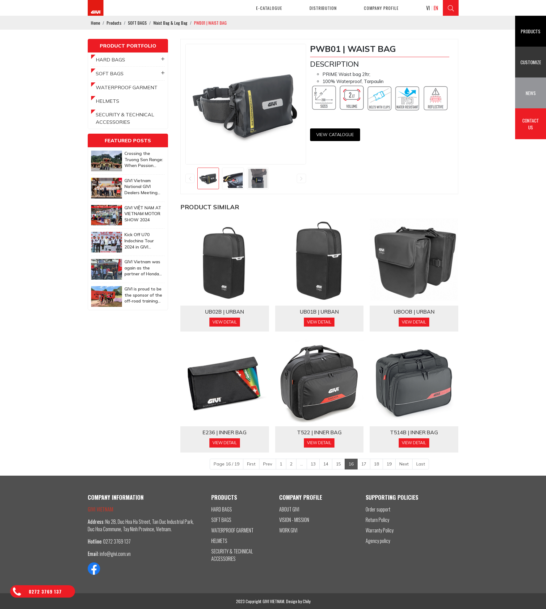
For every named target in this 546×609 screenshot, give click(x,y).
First (251, 464)
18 (376, 464)
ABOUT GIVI (289, 509)
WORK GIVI (288, 530)
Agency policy (378, 540)
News (531, 93)
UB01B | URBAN (319, 312)
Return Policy (377, 519)
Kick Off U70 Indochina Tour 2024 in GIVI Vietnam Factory (141, 241)
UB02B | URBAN (224, 312)
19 (389, 464)
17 (363, 464)
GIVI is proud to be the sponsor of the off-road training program (143, 295)
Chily (306, 601)
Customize (530, 62)
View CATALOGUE (335, 134)
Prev (267, 464)
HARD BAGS (130, 59)
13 (313, 464)
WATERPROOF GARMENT (127, 87)
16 (351, 464)
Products (530, 31)
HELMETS (107, 101)
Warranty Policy (379, 530)
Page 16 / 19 (226, 464)
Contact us (530, 124)
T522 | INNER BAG (319, 432)
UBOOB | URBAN (414, 312)
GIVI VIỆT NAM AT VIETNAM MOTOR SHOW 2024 (142, 214)
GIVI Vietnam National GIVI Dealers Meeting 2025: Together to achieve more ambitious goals (143, 187)
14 (325, 464)
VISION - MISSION (294, 519)
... (301, 464)
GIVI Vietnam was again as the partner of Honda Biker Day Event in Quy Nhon (143, 268)
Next (404, 464)
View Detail (224, 321)
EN (436, 8)
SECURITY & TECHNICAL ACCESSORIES (125, 118)
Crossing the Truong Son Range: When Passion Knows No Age (143, 160)
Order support (378, 509)
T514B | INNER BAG (414, 432)
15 (338, 464)
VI (428, 8)
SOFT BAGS (130, 73)
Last (420, 464)
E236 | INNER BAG (224, 432)
